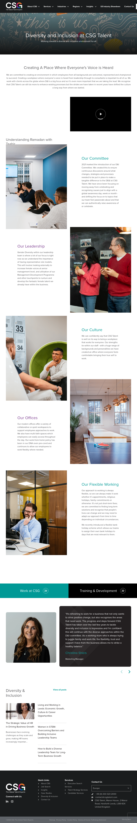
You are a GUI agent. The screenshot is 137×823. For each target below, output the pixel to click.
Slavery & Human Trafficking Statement (92, 820)
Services (47, 6)
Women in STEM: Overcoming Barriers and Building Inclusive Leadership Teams (51, 732)
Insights (90, 6)
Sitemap (52, 820)
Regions (76, 6)
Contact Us (129, 6)
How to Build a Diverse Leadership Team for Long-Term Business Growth (52, 752)
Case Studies (46, 793)
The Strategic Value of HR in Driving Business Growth (20, 724)
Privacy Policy (61, 820)
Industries (62, 6)
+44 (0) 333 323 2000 (105, 793)
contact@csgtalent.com (106, 797)
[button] (129, 672)
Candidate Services (76, 793)
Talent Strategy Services (78, 790)
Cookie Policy (72, 820)
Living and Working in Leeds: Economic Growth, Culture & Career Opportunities (51, 710)
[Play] (100, 114)
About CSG (32, 6)
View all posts (59, 689)
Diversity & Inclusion (49, 796)
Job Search (45, 786)
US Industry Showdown (110, 6)
